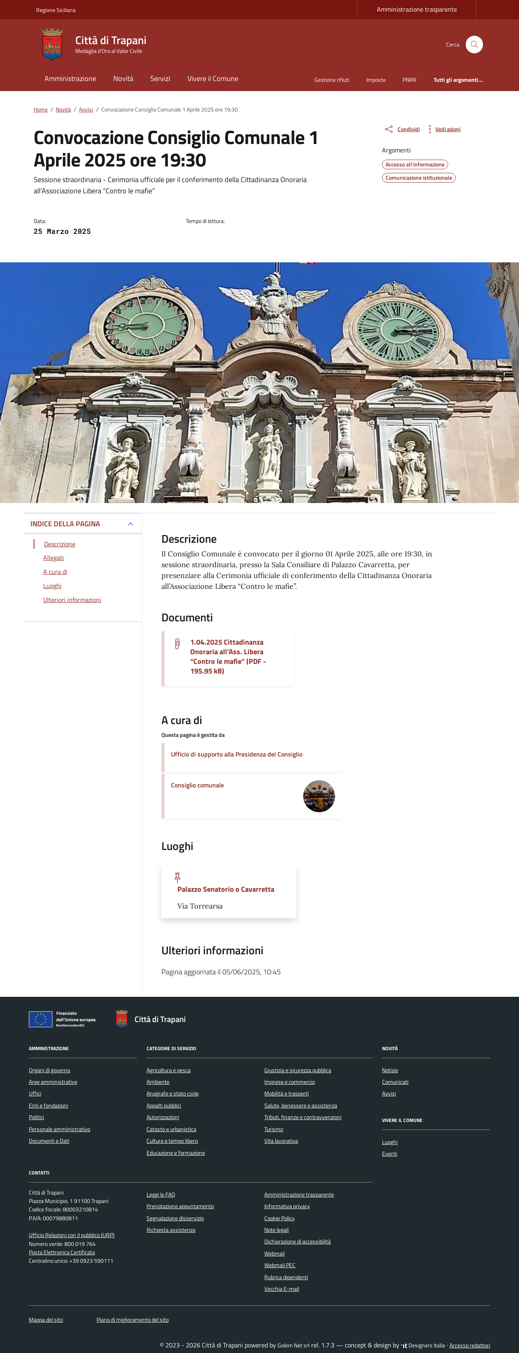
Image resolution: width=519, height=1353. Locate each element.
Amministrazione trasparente (417, 9)
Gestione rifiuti (331, 79)
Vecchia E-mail (281, 1288)
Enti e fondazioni (48, 1105)
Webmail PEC (280, 1265)
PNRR (409, 79)
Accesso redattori (469, 1345)
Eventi (389, 1153)
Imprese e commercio (289, 1081)
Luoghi (390, 1142)
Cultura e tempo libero (172, 1140)
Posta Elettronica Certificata (62, 1252)
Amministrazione (70, 78)
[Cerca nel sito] (474, 44)
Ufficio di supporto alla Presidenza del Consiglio (236, 754)
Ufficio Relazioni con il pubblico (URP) (72, 1235)
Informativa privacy (287, 1206)
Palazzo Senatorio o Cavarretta (225, 889)
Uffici (35, 1093)
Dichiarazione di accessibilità (297, 1241)
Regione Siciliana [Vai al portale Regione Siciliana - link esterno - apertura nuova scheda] (56, 10)
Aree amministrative (53, 1081)
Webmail (274, 1253)
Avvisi (389, 1093)
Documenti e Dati (49, 1140)
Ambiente (158, 1081)
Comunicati (395, 1081)
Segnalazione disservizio (175, 1218)
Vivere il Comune (212, 78)
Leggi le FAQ (161, 1194)
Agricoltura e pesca (169, 1070)
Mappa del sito (46, 1319)
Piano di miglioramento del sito (133, 1319)
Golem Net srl (294, 1345)
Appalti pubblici (164, 1105)
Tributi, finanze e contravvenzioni (303, 1117)
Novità (123, 78)
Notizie (390, 1070)
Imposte (376, 79)
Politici (36, 1117)
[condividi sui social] (401, 129)
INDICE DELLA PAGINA (65, 523)
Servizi (160, 78)
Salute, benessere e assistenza (300, 1105)
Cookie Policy (279, 1218)
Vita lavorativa (281, 1140)
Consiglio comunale (197, 785)
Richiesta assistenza (171, 1229)
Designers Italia (423, 1345)
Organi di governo (49, 1070)
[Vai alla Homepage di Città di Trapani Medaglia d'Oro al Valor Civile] (96, 44)
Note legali (276, 1229)
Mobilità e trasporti (286, 1093)
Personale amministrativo (59, 1129)
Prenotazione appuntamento (180, 1206)
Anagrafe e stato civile (173, 1093)
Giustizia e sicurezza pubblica (297, 1070)
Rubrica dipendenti (286, 1277)
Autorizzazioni (163, 1117)
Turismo (273, 1129)
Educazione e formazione (176, 1152)
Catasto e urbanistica (171, 1129)
